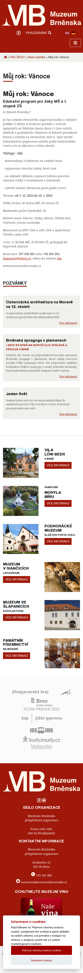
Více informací (68, 323)
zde (59, 258)
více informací (58, 465)
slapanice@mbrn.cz (17, 258)
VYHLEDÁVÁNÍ (38, 33)
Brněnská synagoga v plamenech (36, 340)
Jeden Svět (16, 394)
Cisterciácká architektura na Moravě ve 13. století (39, 304)
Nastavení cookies (41, 960)
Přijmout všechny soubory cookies (41, 950)
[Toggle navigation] (75, 43)
